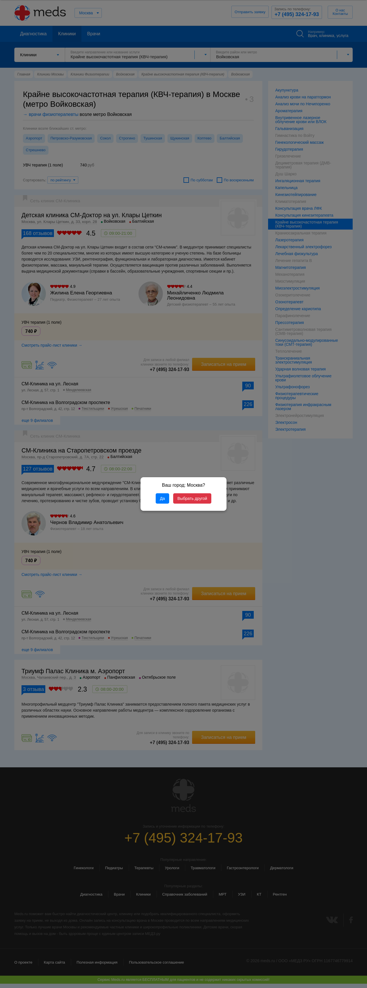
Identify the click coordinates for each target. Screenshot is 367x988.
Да (162, 498)
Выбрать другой (192, 498)
